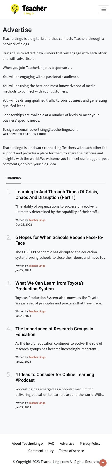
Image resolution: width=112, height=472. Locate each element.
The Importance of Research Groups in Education (54, 332)
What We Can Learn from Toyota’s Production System (49, 286)
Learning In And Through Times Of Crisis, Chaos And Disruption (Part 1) (56, 194)
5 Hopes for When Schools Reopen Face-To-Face (59, 240)
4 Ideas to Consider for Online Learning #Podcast (54, 377)
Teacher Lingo (37, 220)
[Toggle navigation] (103, 9)
